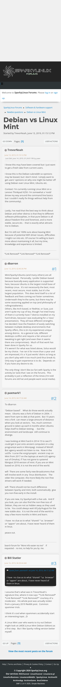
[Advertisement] (30, 30)
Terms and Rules (15, 664)
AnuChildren (42, 680)
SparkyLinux (41, 677)
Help (4, 664)
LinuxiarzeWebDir (27, 677)
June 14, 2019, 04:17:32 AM (16, 398)
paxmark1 (14, 393)
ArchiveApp (18, 680)
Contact (48, 664)
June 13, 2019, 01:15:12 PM (16, 155)
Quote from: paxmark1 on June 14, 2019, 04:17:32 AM (31, 570)
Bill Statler (14, 558)
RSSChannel (24, 674)
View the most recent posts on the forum (30, 651)
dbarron (12, 263)
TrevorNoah (15, 150)
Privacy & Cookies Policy (33, 664)
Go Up (5, 643)
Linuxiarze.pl (49, 674)
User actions (51, 141)
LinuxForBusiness (11, 677)
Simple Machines (38, 684)
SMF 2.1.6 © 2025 (23, 684)
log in (47, 92)
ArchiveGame (30, 680)
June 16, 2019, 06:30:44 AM (16, 563)
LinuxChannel (36, 674)
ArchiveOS (52, 677)
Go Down (7, 141)
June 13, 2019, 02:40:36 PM (16, 268)
